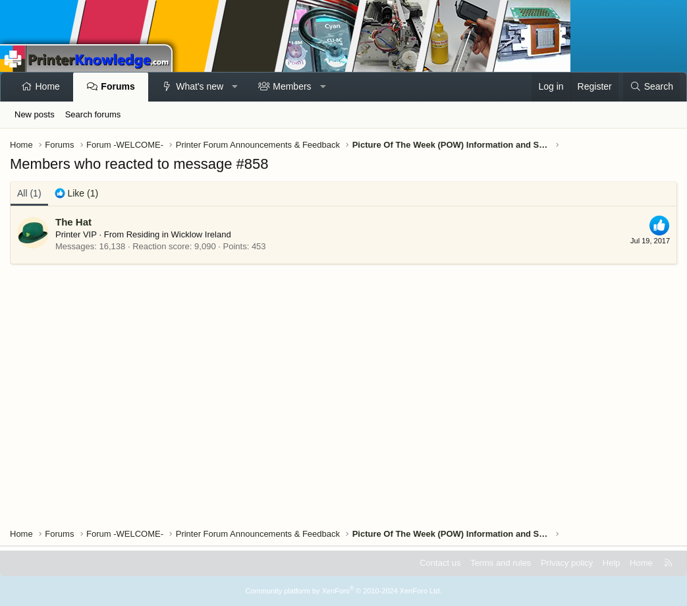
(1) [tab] (29, 193)
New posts (34, 114)
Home (48, 86)
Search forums (93, 114)
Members (292, 86)
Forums (117, 86)
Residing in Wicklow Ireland (178, 234)
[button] (235, 87)
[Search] (651, 87)
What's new (199, 86)
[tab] (76, 194)
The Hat (73, 221)
